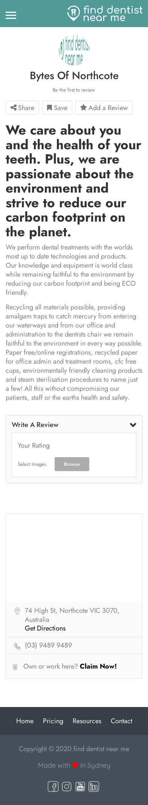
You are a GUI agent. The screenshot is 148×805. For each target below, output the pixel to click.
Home (25, 721)
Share (22, 108)
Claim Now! (98, 666)
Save (57, 108)
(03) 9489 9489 (48, 645)
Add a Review (104, 108)
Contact (121, 721)
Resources (87, 721)
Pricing (53, 721)
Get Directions (45, 628)
